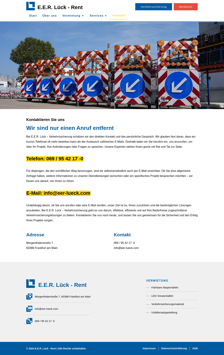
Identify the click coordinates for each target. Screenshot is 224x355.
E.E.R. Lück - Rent (60, 7)
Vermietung (157, 280)
